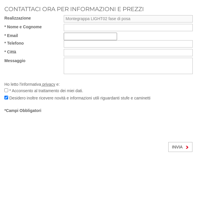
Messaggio (14, 60)
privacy (48, 84)
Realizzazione (17, 18)
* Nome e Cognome (23, 26)
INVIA (180, 147)
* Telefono (14, 43)
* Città (10, 52)
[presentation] (48, 124)
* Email (11, 35)
